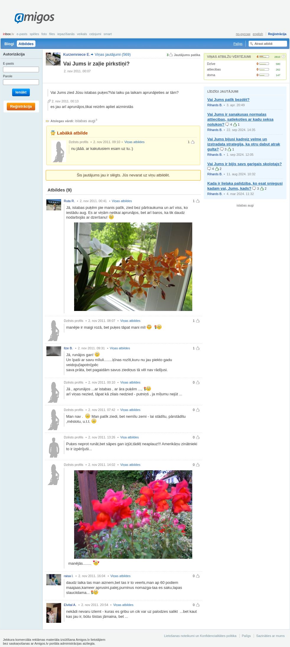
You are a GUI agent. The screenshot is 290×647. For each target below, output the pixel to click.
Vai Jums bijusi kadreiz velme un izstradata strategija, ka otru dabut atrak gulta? (243, 144)
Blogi (9, 44)
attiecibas (214, 69)
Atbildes (26, 44)
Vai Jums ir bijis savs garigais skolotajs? (244, 164)
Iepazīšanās (66, 34)
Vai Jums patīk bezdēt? (228, 99)
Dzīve (211, 63)
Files (52, 34)
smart (108, 34)
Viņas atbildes (134, 142)
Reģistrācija (277, 34)
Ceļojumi (95, 34)
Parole (7, 76)
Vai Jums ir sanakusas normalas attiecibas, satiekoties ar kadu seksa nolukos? (240, 119)
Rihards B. (214, 105)
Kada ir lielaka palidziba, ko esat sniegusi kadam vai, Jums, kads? (245, 186)
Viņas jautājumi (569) (113, 54)
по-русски (243, 34)
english (258, 34)
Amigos (34, 18)
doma (211, 75)
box (8, 34)
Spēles (34, 34)
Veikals (82, 34)
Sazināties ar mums (270, 636)
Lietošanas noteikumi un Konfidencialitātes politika (200, 636)
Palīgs (237, 43)
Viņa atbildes (129, 437)
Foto (44, 34)
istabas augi (85, 121)
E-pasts (22, 34)
